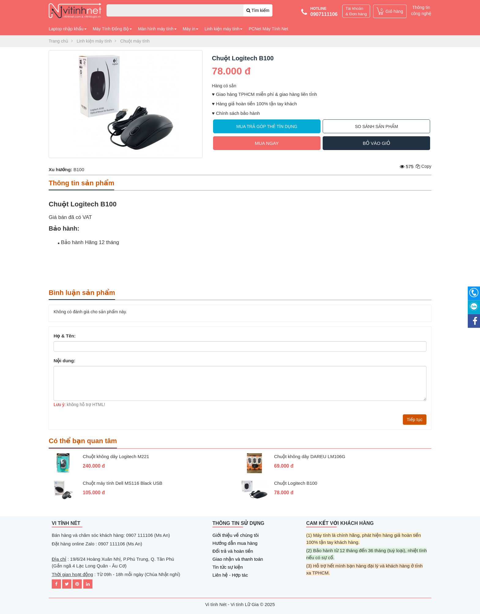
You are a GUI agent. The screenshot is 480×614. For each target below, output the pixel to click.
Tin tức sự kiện (227, 567)
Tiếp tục (414, 419)
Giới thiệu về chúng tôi (235, 535)
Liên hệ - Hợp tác (230, 575)
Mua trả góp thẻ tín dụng (267, 126)
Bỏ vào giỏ (376, 143)
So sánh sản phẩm (376, 126)
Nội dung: (64, 360)
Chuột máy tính (135, 41)
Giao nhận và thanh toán (237, 559)
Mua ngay (267, 143)
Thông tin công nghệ (421, 10)
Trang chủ (58, 41)
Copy (423, 166)
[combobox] (189, 10)
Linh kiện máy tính (94, 41)
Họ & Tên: (65, 335)
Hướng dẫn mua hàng (234, 543)
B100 (78, 169)
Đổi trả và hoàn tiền (232, 551)
